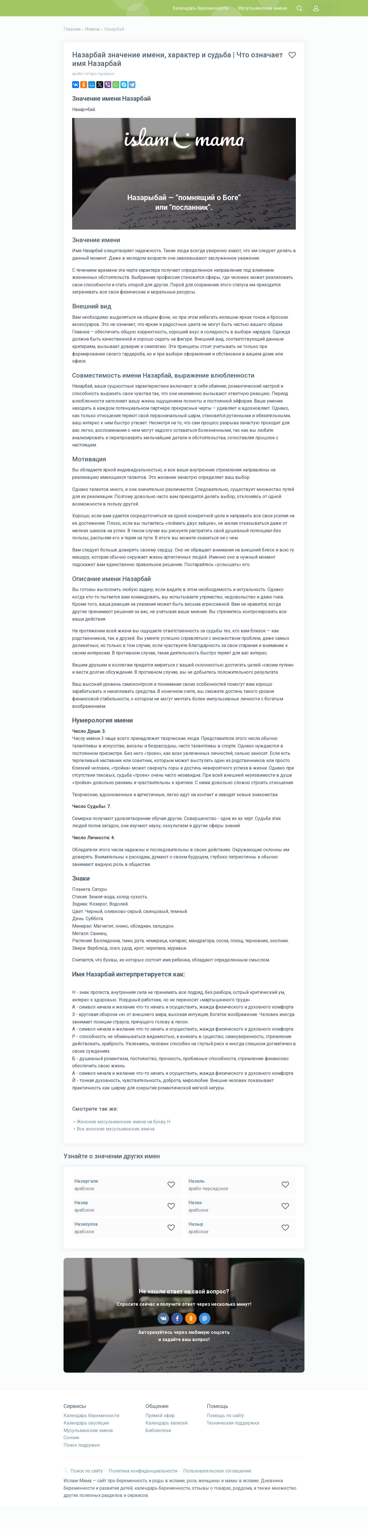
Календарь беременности (201, 8)
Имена (92, 29)
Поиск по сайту (83, 1471)
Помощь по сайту (225, 1415)
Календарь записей (166, 1423)
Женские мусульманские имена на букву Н (123, 1121)
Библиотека (158, 1430)
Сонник (71, 1437)
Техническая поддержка (233, 1423)
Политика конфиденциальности (143, 1471)
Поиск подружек (82, 1445)
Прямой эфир (160, 1415)
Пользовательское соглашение (217, 1471)
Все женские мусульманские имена (115, 1129)
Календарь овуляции (86, 1423)
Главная (72, 29)
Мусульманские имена (262, 8)
